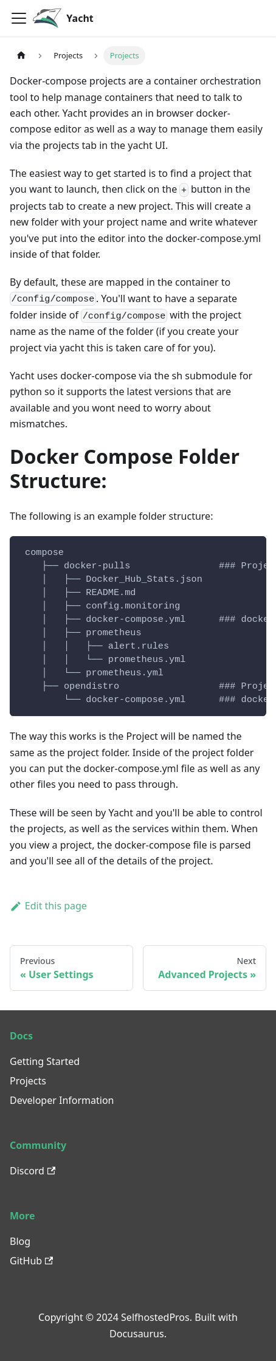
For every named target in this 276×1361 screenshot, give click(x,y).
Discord (32, 1170)
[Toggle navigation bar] (19, 18)
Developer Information (62, 1100)
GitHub (31, 1260)
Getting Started (45, 1061)
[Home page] (21, 55)
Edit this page (48, 905)
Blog (20, 1241)
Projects (28, 1080)
